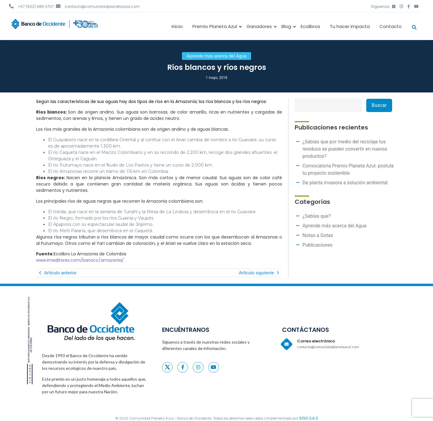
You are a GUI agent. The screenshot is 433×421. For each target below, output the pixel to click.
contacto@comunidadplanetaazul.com (102, 6)
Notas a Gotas (317, 235)
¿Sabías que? (316, 216)
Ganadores (260, 26)
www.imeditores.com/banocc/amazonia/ (80, 260)
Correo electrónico (316, 341)
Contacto (390, 26)
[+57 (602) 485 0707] (11, 6)
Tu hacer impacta (350, 26)
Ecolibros (310, 26)
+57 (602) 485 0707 (36, 6)
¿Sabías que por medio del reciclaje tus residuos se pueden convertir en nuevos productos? (344, 149)
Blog (287, 26)
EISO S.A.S (308, 418)
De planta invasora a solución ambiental (345, 183)
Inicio (177, 26)
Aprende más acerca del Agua (334, 226)
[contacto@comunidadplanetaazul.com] (58, 6)
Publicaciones (317, 245)
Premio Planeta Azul (215, 26)
